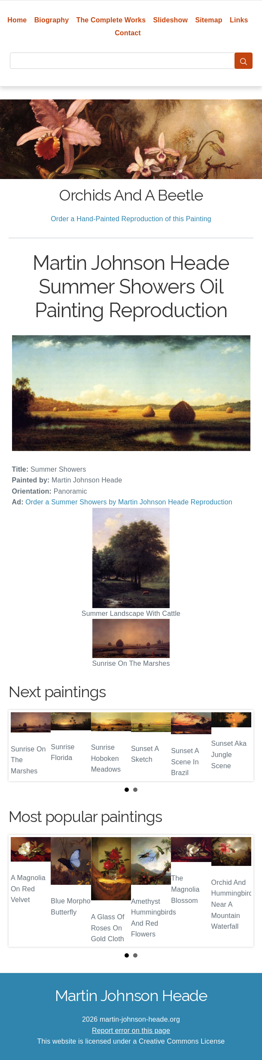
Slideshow (170, 20)
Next (240, 746)
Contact (128, 33)
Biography (51, 20)
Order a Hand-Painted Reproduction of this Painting (131, 219)
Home (17, 20)
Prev (22, 746)
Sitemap (208, 20)
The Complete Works (111, 20)
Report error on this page (131, 1030)
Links (239, 20)
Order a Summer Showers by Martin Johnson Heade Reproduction (128, 502)
